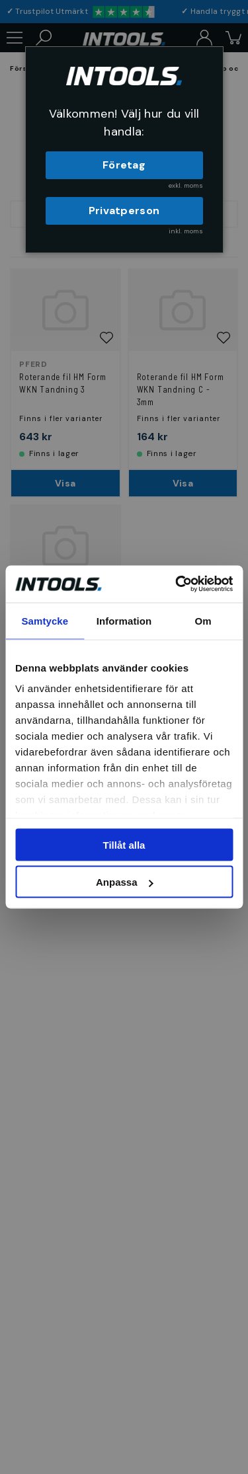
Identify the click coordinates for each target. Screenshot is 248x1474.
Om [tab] (203, 620)
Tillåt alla (124, 844)
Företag (124, 165)
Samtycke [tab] (44, 620)
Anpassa (124, 882)
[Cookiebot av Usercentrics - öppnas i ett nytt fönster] (176, 584)
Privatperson (124, 210)
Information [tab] (124, 620)
